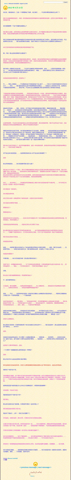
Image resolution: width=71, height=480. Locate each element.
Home (5, 3)
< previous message (28, 467)
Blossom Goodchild (13, 458)
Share (32, 476)
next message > (44, 467)
